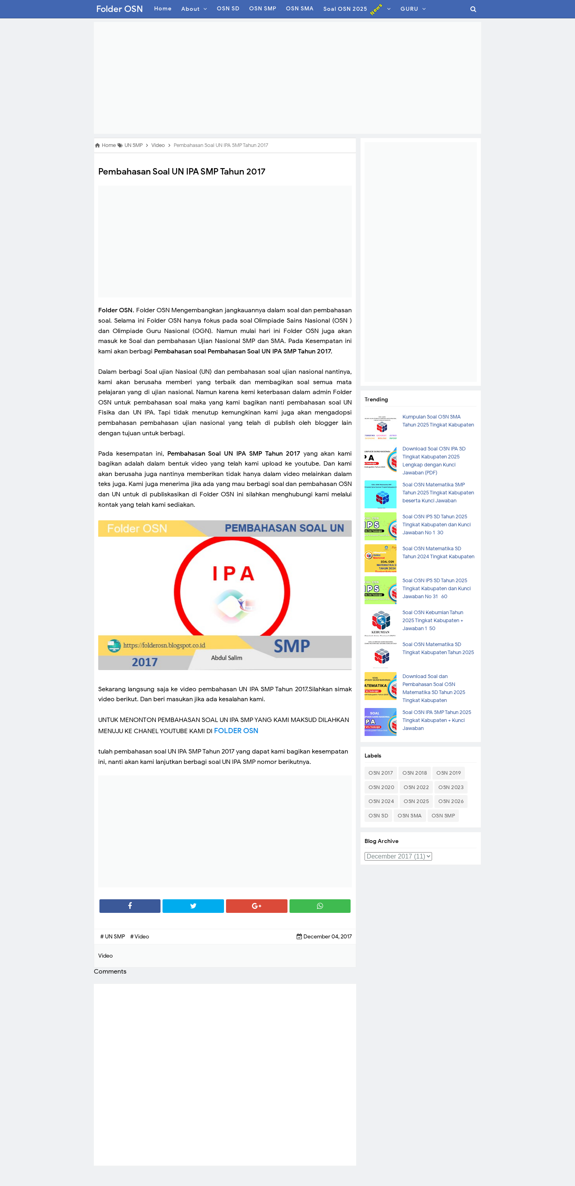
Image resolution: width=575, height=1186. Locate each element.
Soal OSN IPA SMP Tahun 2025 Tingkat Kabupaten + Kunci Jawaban (436, 720)
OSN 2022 (416, 787)
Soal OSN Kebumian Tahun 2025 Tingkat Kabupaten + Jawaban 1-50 (432, 620)
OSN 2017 (381, 773)
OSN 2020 (381, 787)
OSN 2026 (451, 801)
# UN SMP (113, 936)
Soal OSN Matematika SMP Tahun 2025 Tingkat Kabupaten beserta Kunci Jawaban (438, 492)
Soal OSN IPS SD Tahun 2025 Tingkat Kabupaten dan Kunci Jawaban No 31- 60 (436, 588)
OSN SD (378, 815)
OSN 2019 (448, 773)
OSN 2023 (451, 787)
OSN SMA (410, 815)
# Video (139, 936)
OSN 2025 (416, 801)
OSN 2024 (381, 801)
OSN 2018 (414, 773)
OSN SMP (443, 815)
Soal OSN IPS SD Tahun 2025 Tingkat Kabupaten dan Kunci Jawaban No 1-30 (436, 524)
